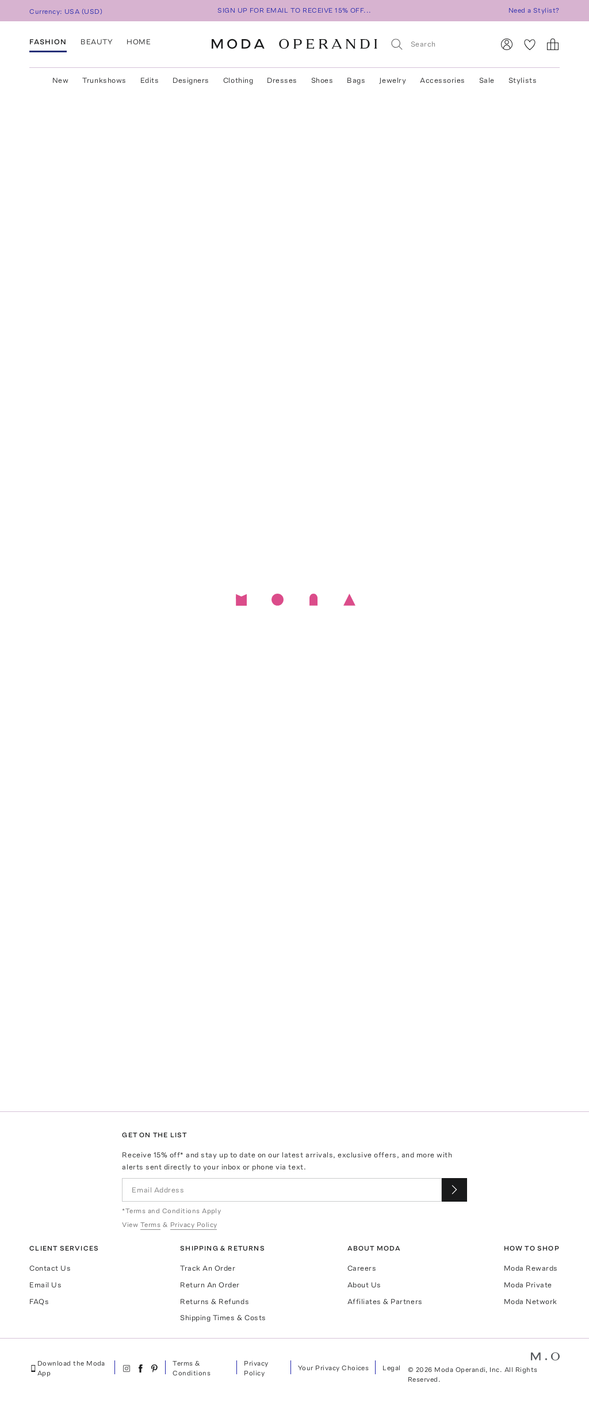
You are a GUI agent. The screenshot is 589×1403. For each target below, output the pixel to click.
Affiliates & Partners (385, 1301)
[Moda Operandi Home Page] (294, 44)
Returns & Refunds (214, 1301)
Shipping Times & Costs (223, 1317)
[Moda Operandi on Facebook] (140, 1368)
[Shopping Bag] (553, 44)
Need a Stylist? (534, 10)
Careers (362, 1268)
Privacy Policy (256, 1368)
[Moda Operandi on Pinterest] (154, 1368)
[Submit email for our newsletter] (454, 1190)
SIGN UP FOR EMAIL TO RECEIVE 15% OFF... (294, 10)
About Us (364, 1284)
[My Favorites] (530, 44)
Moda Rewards (531, 1268)
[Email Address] (281, 1190)
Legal (391, 1368)
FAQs (39, 1301)
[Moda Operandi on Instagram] (126, 1368)
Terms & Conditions (192, 1368)
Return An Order (210, 1284)
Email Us (45, 1284)
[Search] (437, 44)
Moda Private (528, 1284)
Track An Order (207, 1268)
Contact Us (50, 1268)
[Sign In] (507, 44)
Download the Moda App (67, 1368)
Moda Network (530, 1301)
